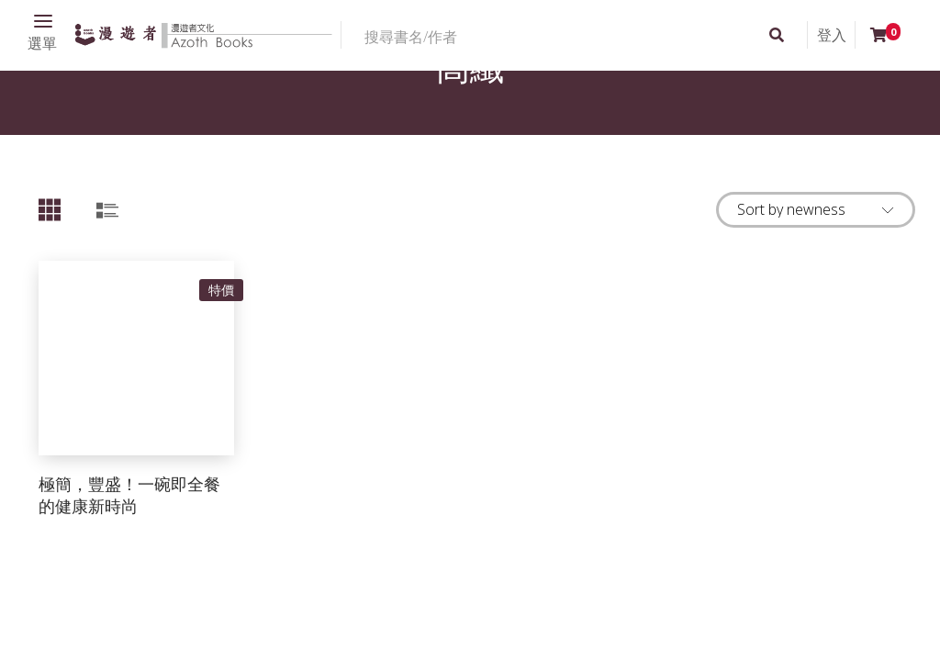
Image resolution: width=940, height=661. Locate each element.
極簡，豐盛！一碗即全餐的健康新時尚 (129, 494)
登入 (831, 35)
